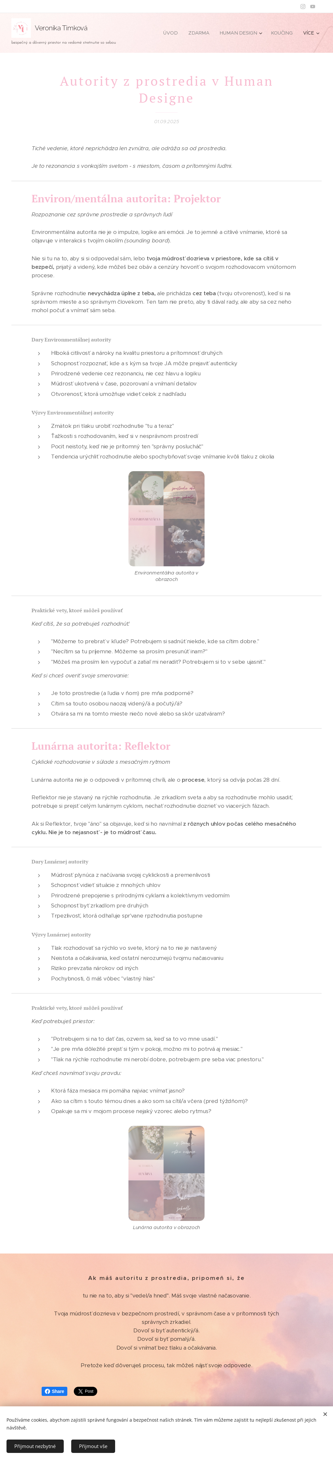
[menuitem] (174, 33)
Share (54, 1391)
